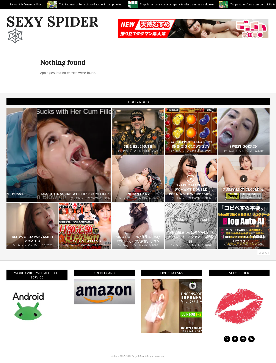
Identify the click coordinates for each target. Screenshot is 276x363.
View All (264, 253)
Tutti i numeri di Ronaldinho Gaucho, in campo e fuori (127, 4)
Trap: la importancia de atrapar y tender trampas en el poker (213, 4)
